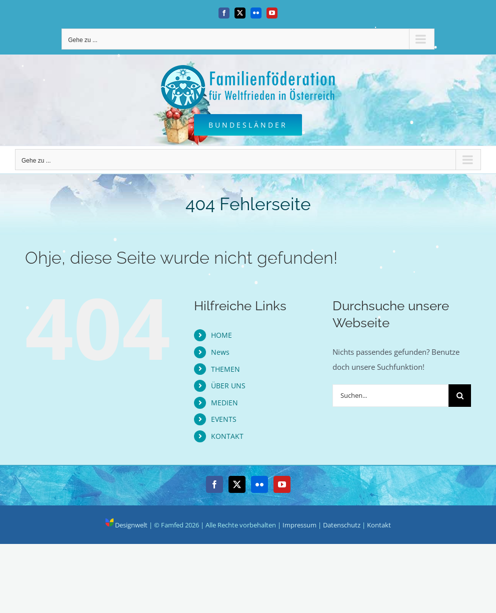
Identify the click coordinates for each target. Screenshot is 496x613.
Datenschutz (341, 524)
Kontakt (379, 524)
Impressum (299, 524)
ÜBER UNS (228, 385)
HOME (221, 335)
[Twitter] (237, 484)
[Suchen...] (390, 395)
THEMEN (225, 369)
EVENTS (223, 419)
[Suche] (459, 395)
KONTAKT (227, 436)
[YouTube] (282, 484)
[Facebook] (214, 484)
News (220, 352)
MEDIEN (224, 402)
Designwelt (127, 524)
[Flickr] (259, 484)
